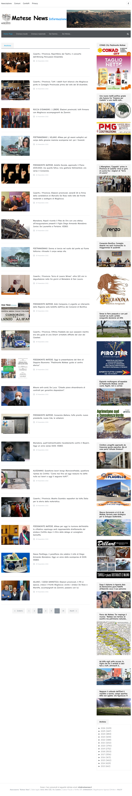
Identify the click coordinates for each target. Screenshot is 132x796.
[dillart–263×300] (113, 559)
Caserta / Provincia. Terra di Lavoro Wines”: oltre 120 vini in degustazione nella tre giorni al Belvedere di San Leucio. (59, 277)
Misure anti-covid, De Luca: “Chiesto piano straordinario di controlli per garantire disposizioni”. (59, 388)
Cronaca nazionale (38, 34)
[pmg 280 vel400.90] (114, 141)
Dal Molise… (66, 34)
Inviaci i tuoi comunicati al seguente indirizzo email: (66, 787)
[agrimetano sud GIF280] (114, 424)
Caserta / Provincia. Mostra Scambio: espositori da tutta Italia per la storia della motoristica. (60, 500)
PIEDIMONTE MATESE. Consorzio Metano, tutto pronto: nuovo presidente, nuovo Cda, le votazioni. (60, 416)
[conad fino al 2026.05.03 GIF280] (114, 68)
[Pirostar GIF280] (114, 358)
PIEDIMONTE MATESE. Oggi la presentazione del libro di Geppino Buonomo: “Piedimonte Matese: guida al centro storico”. (58, 363)
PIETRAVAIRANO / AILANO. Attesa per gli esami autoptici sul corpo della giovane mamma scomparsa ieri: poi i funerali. (60, 138)
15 (63, 611)
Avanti (73, 611)
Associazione (6, 3)
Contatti (26, 3)
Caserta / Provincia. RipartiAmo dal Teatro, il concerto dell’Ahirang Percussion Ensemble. (57, 55)
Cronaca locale (22, 34)
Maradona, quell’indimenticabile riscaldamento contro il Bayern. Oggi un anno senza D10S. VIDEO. (61, 444)
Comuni (17, 3)
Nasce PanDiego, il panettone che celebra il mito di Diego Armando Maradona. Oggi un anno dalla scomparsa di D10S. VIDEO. (59, 557)
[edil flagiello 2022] (114, 489)
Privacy (35, 3)
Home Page (8, 34)
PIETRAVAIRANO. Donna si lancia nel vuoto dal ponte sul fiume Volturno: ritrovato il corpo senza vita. (60, 249)
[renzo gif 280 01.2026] (114, 216)
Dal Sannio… (54, 34)
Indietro (18, 611)
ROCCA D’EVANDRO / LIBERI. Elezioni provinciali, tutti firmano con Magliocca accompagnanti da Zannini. (60, 110)
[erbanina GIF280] (114, 289)
